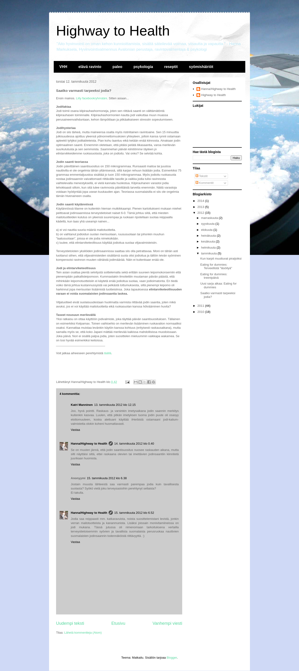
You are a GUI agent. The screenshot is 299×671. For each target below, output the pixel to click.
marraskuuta (210, 218)
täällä (107, 353)
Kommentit (205, 183)
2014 (201, 201)
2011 (201, 305)
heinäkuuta (209, 235)
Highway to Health (113, 31)
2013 (201, 207)
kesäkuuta (208, 241)
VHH (63, 67)
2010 (201, 312)
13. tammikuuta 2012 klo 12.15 (115, 405)
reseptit (171, 67)
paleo (117, 67)
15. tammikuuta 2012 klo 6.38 (107, 478)
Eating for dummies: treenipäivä (213, 276)
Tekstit (202, 176)
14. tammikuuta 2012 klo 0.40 (134, 443)
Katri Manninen (82, 405)
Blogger (172, 657)
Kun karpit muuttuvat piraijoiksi (220, 258)
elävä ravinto (89, 67)
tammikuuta (209, 253)
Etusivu (118, 623)
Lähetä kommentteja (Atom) (83, 632)
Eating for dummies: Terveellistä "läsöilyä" (216, 266)
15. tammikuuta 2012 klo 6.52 (134, 512)
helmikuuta (209, 247)
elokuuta (207, 230)
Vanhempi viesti (167, 623)
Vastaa (75, 430)
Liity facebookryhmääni (91, 98)
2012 (201, 212)
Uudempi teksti (70, 623)
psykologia (143, 67)
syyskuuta (208, 223)
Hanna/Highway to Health (89, 443)
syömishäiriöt (201, 67)
